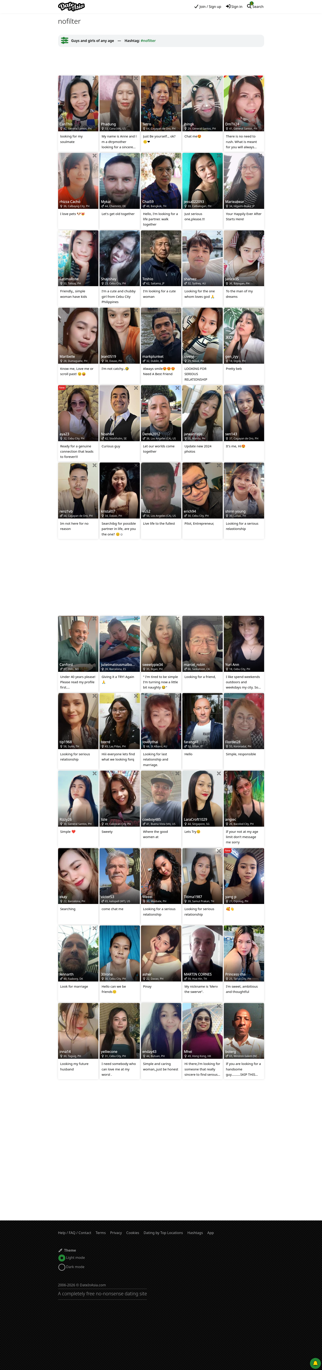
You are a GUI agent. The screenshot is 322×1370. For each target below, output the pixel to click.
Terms (101, 1232)
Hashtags (195, 1232)
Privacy (116, 1232)
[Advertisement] (161, 61)
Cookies (132, 1232)
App (210, 1232)
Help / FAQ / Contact (74, 1232)
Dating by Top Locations (163, 1232)
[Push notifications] (315, 1363)
